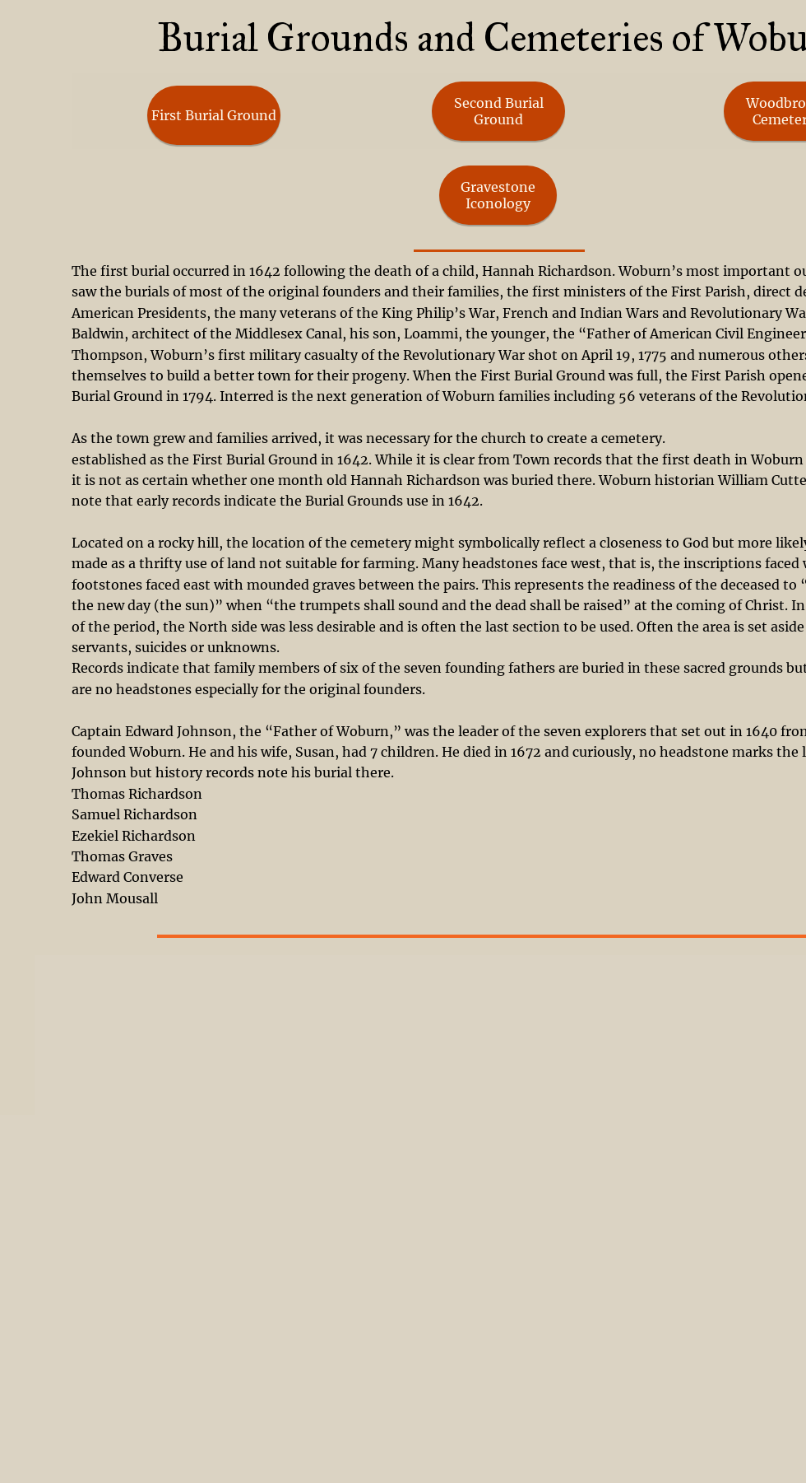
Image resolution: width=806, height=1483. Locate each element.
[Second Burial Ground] (498, 111)
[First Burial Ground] (213, 115)
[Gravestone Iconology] (498, 195)
